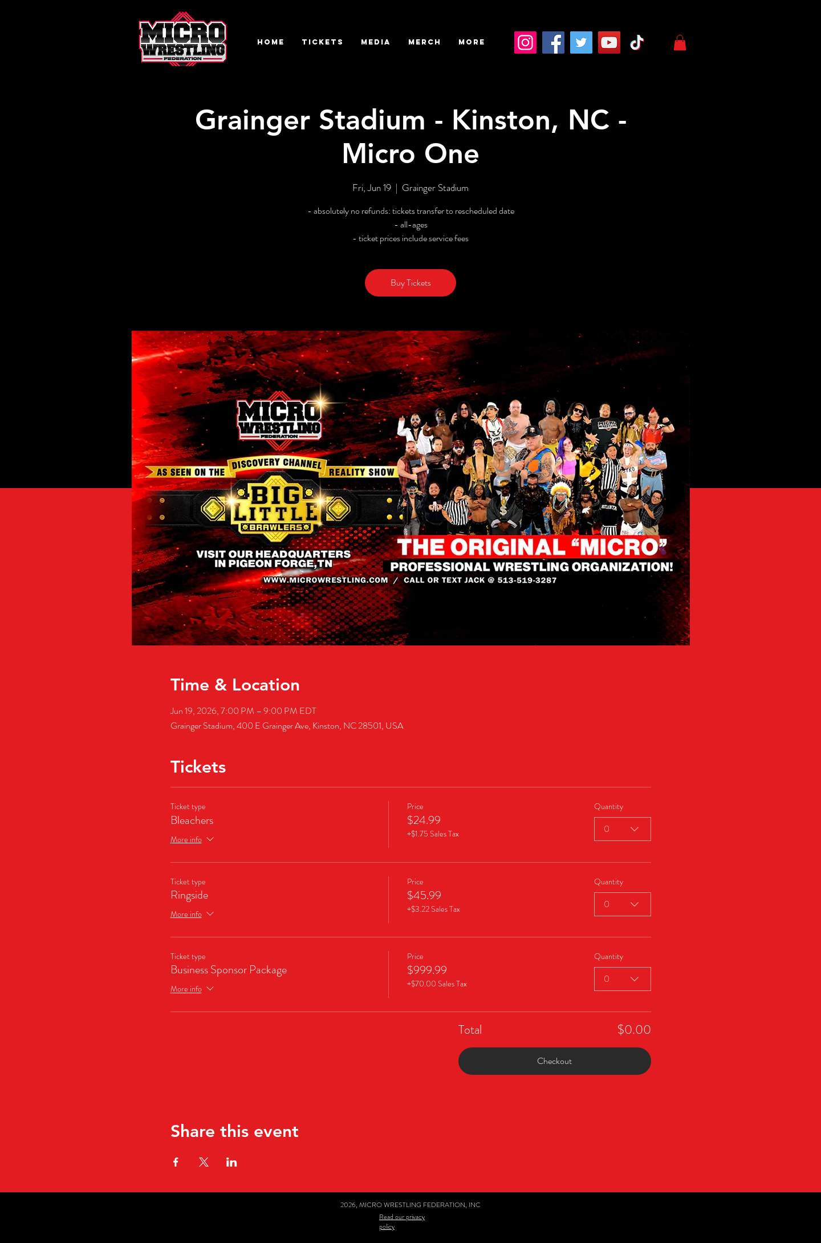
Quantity (608, 806)
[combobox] (622, 829)
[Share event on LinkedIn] (231, 1162)
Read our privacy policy (402, 1222)
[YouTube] (609, 42)
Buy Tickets (411, 282)
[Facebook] (553, 42)
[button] (322, 42)
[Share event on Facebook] (175, 1162)
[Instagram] (525, 42)
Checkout (554, 1060)
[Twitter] (581, 42)
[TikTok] (637, 42)
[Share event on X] (203, 1162)
